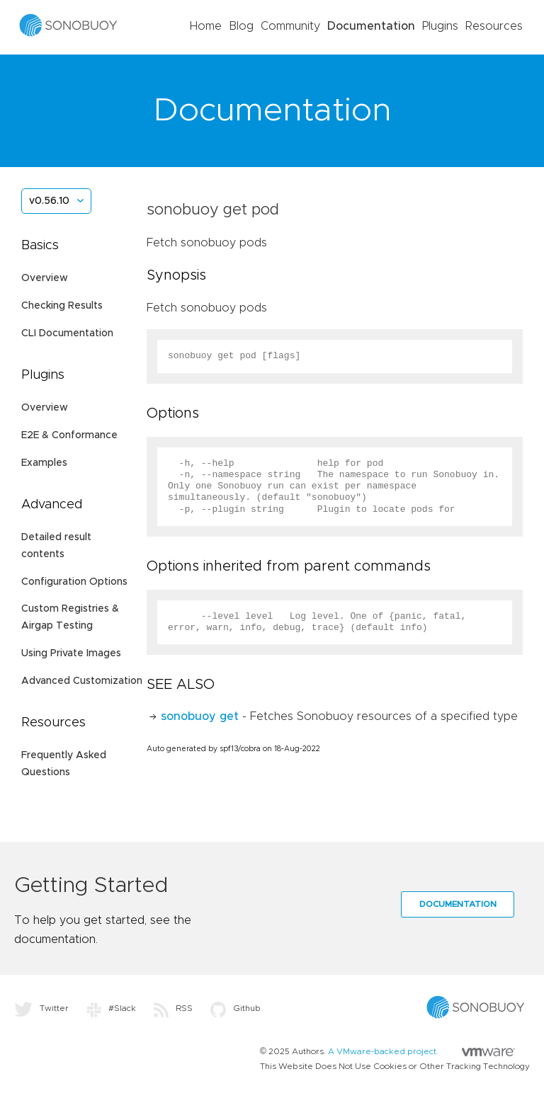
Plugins (440, 26)
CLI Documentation (67, 333)
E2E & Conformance (69, 435)
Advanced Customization (81, 681)
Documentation (371, 26)
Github (235, 1008)
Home (206, 26)
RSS (173, 1008)
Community (290, 26)
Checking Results (62, 306)
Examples (44, 463)
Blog (241, 26)
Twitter (41, 1008)
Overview (44, 278)
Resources (494, 26)
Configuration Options (74, 582)
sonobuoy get (200, 716)
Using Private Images (71, 653)
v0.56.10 (49, 201)
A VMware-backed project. (421, 1051)
